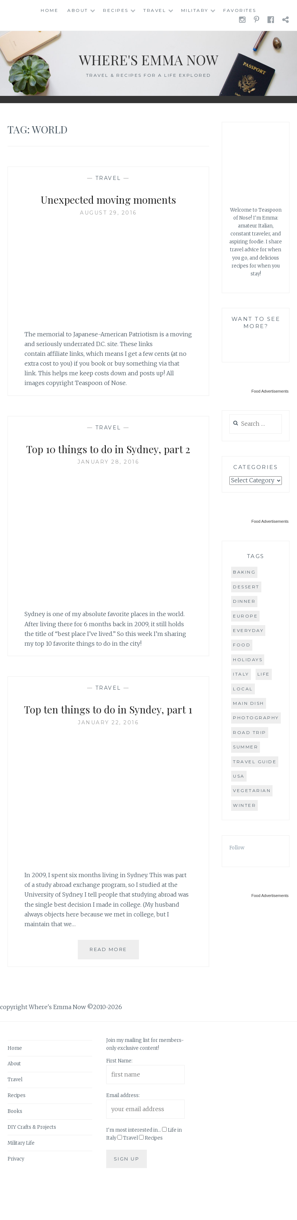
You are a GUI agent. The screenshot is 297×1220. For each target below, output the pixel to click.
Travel (154, 10)
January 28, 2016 (108, 479)
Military (194, 10)
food (242, 644)
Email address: (123, 1129)
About (77, 10)
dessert (246, 586)
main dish (248, 703)
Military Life (21, 1176)
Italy (241, 674)
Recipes (116, 10)
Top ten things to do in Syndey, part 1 (108, 733)
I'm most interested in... (133, 1164)
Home (49, 10)
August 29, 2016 (108, 212)
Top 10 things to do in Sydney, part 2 (108, 456)
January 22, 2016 (108, 756)
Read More (114, 986)
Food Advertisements (269, 391)
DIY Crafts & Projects (32, 1161)
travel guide (254, 761)
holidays (247, 659)
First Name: (119, 1095)
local (243, 688)
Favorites (239, 10)
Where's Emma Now (148, 58)
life (263, 674)
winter (244, 805)
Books (15, 1145)
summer (245, 747)
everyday (248, 630)
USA (239, 776)
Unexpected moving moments (108, 198)
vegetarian (252, 790)
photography (256, 717)
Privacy (16, 1192)
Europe (245, 616)
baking (244, 572)
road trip (249, 732)
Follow (236, 848)
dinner (244, 601)
